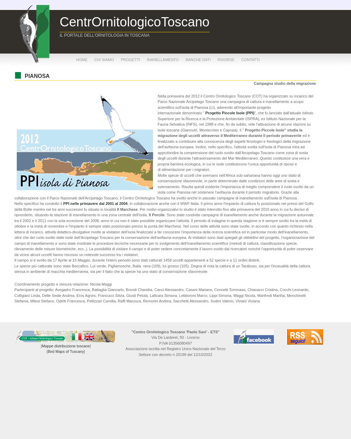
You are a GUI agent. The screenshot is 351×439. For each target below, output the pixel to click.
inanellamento (163, 60)
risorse (226, 60)
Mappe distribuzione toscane (66, 346)
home (81, 60)
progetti (130, 60)
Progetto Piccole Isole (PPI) (229, 113)
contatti (250, 60)
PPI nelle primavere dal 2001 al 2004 (95, 203)
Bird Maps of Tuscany (66, 351)
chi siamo (104, 60)
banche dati (197, 60)
